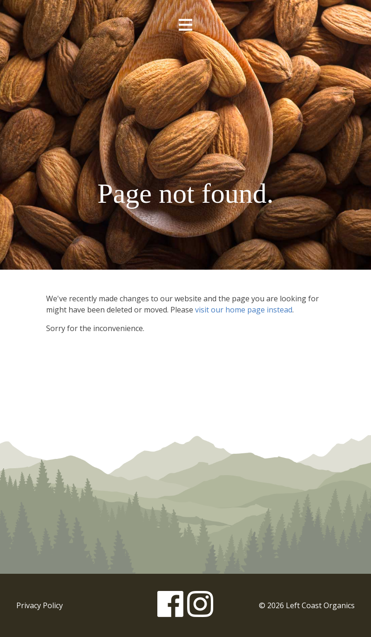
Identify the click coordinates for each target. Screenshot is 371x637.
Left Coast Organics (186, 99)
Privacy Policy (39, 605)
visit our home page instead (243, 310)
